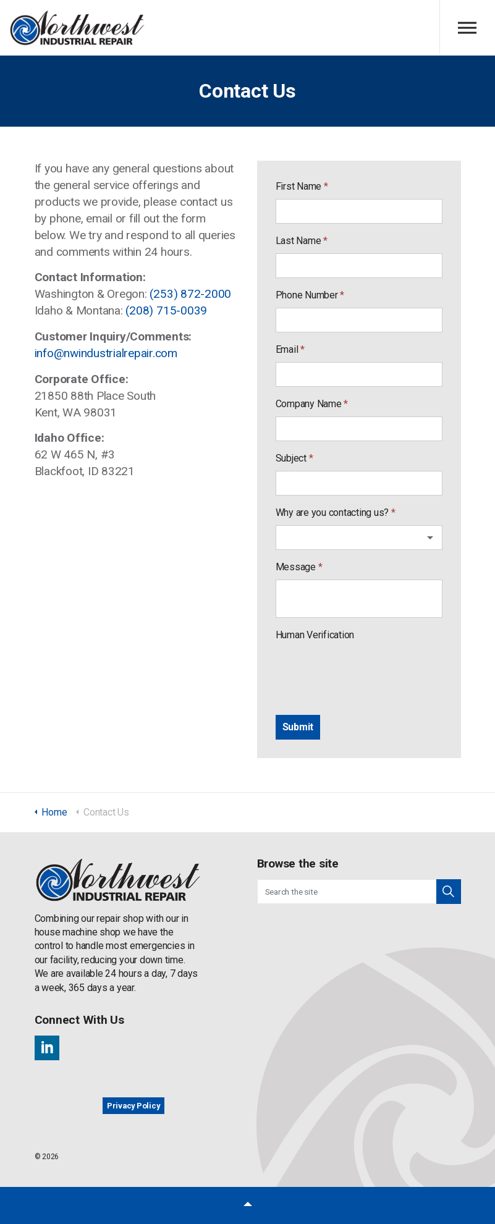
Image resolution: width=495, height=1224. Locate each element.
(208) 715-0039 (166, 310)
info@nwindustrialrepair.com (106, 353)
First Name (302, 186)
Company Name (312, 404)
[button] (448, 891)
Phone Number (310, 295)
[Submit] (298, 727)
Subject (294, 458)
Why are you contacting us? (336, 512)
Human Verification (315, 635)
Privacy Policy (133, 1105)
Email (290, 349)
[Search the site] (359, 891)
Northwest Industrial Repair (77, 27)
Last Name (302, 241)
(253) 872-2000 (190, 294)
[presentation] (369, 672)
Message (299, 567)
